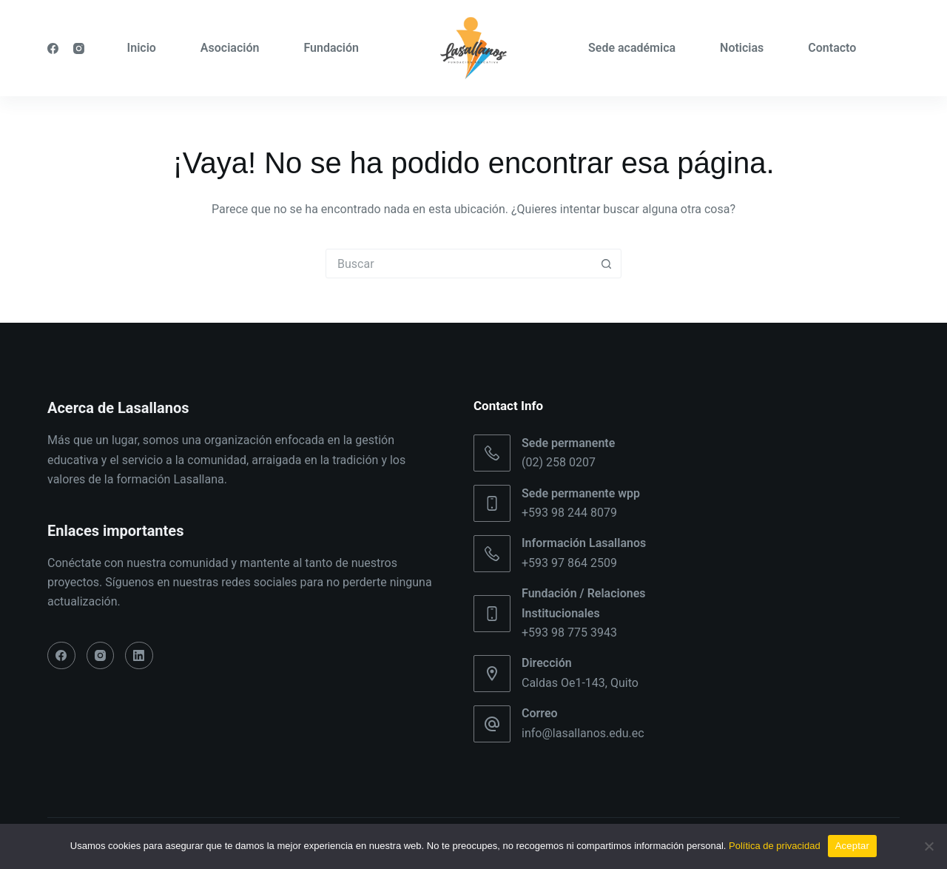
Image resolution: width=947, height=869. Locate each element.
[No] (928, 846)
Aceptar (852, 845)
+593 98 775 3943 (569, 632)
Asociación (230, 48)
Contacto (832, 48)
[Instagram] (78, 48)
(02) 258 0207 (559, 462)
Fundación (331, 48)
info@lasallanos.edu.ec (583, 733)
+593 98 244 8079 (569, 513)
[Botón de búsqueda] (606, 263)
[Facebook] (52, 48)
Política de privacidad (774, 845)
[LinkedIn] (139, 656)
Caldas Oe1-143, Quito (580, 683)
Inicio (141, 48)
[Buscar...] (458, 263)
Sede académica (631, 48)
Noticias (742, 48)
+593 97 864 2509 (569, 563)
